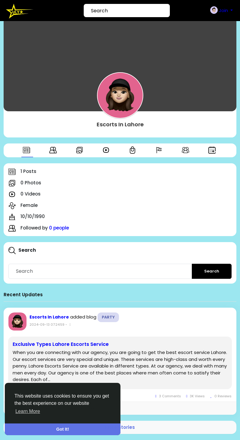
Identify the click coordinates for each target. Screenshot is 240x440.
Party (108, 317)
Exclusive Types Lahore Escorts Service (61, 344)
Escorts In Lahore (120, 124)
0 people (59, 228)
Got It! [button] (62, 429)
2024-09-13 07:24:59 (47, 324)
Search (211, 271)
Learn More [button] (27, 411)
